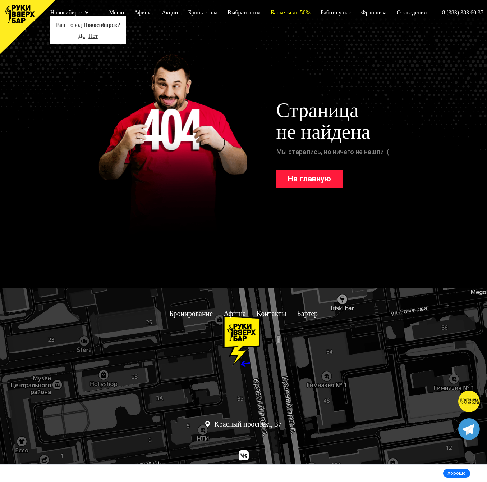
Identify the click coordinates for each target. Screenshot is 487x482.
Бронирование (191, 313)
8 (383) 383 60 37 (462, 12)
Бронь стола (202, 12)
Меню (116, 12)
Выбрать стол (244, 12)
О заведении (411, 12)
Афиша (143, 12)
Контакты (271, 313)
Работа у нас (336, 12)
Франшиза (374, 12)
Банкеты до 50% (291, 12)
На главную (309, 178)
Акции (170, 12)
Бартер (307, 313)
